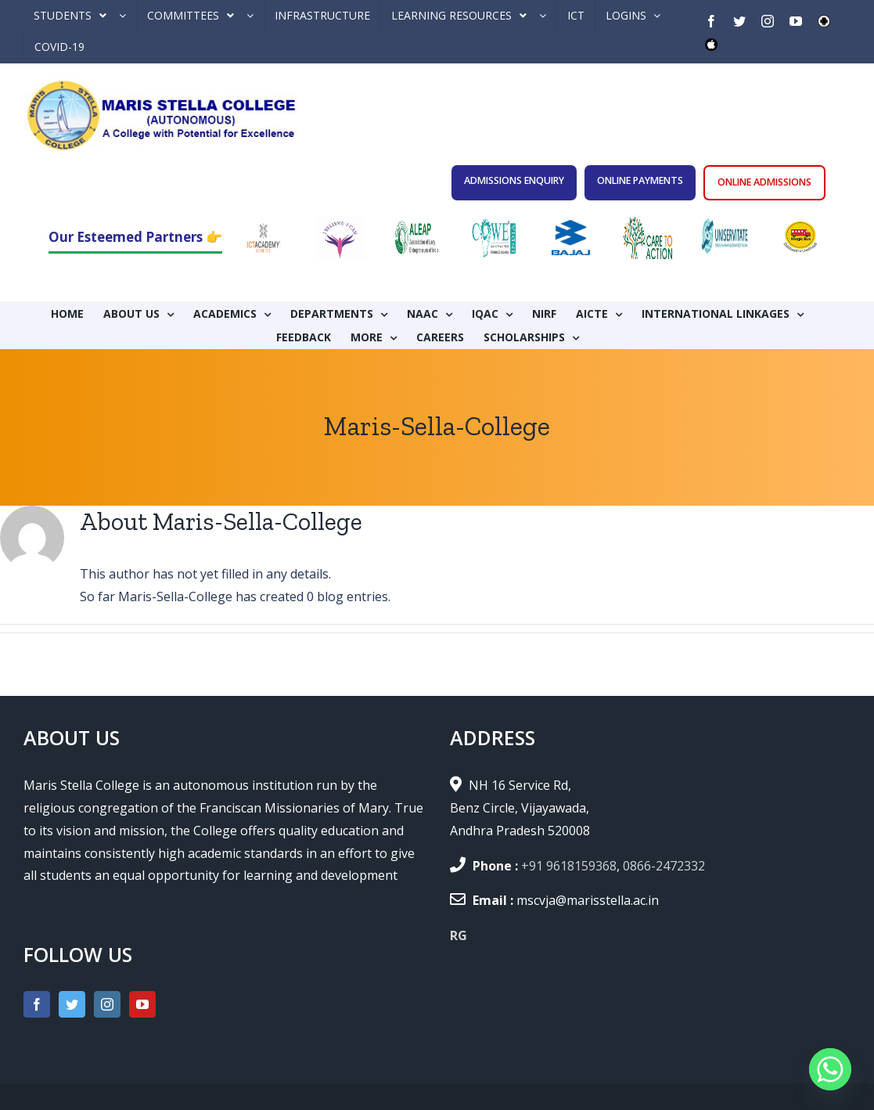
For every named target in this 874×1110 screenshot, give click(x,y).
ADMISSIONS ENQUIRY (514, 180)
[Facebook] (36, 1004)
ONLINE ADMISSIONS (764, 182)
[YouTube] (142, 1004)
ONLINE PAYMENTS (640, 180)
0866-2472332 (664, 865)
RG (458, 935)
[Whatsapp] (830, 1069)
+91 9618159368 (569, 865)
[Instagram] (107, 1004)
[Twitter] (72, 1004)
